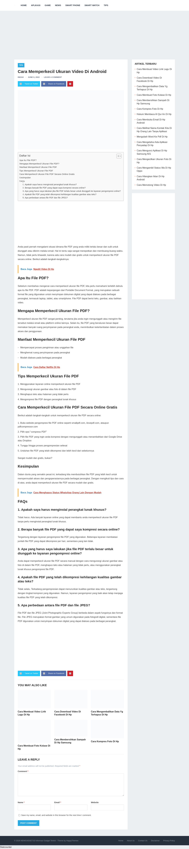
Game (48, 5)
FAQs (22, 181)
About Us (130, 841)
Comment (23, 771)
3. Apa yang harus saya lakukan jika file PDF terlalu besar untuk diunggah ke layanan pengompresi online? (72, 191)
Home (24, 5)
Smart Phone (72, 5)
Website (95, 802)
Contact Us (142, 841)
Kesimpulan (25, 177)
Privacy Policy (169, 841)
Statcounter (6, 847)
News (58, 5)
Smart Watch (92, 5)
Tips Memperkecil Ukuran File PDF (36, 170)
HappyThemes (72, 841)
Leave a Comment (53, 77)
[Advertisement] (94, 33)
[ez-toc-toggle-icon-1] (117, 156)
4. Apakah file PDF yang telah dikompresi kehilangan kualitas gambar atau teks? (59, 194)
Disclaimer (155, 841)
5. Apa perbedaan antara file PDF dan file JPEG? (45, 198)
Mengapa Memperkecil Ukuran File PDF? (39, 163)
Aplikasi (35, 5)
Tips (106, 5)
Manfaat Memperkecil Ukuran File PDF (38, 167)
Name (21, 802)
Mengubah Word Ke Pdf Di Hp (152, 136)
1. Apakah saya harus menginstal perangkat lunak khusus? (50, 184)
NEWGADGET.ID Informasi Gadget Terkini (38, 841)
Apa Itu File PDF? (28, 160)
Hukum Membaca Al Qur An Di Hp (154, 114)
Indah (21, 77)
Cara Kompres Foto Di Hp (105, 741)
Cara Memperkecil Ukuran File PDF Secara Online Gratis (47, 174)
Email (57, 802)
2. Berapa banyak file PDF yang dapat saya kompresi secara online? (54, 188)
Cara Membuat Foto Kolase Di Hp (154, 95)
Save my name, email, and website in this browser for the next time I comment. (56, 815)
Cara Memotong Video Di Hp (151, 185)
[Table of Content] (118, 156)
